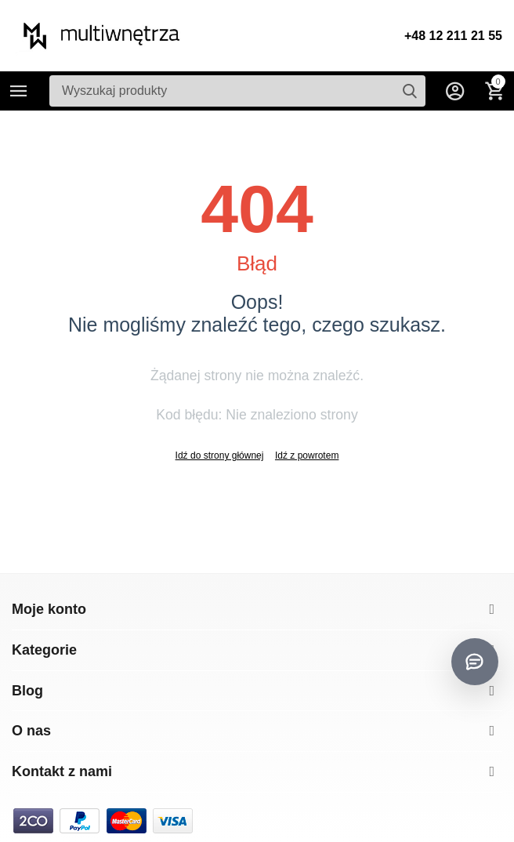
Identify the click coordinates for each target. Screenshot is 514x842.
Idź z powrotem (306, 455)
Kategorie (19, 91)
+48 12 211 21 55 (453, 35)
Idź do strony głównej (220, 455)
